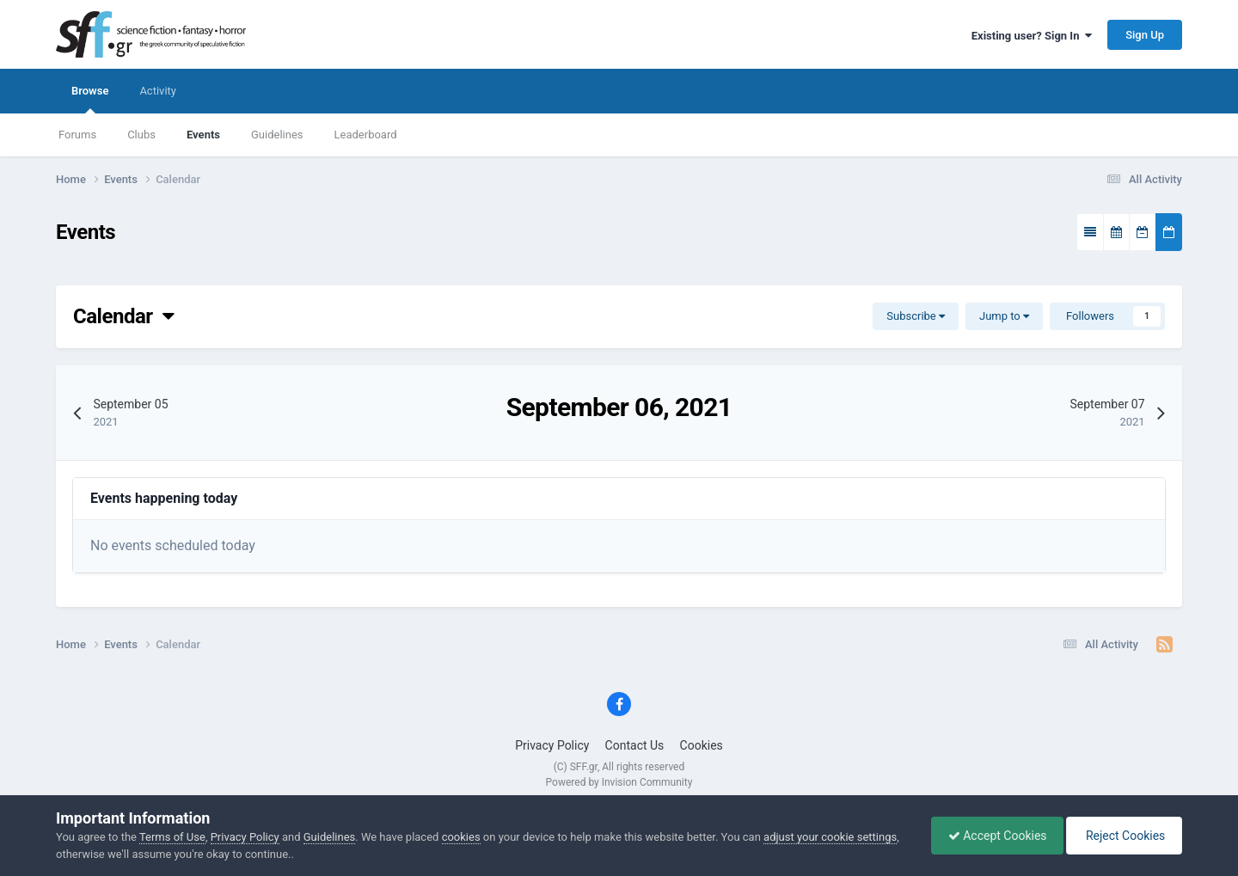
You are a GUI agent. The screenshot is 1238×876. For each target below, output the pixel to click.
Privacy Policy (552, 745)
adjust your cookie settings (830, 836)
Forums (77, 134)
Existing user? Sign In (1031, 35)
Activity (157, 90)
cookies (461, 836)
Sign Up (1144, 34)
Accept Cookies (993, 835)
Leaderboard (365, 134)
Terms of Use (172, 836)
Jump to (1004, 315)
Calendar (123, 316)
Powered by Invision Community (619, 782)
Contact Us (635, 745)
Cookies (701, 745)
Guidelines (277, 134)
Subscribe (915, 315)
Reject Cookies (1123, 835)
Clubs (141, 134)
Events (203, 134)
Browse (89, 98)
